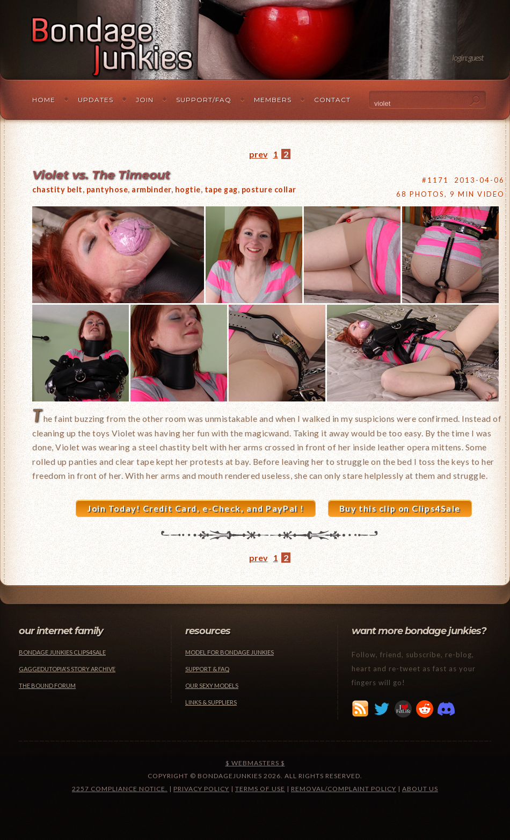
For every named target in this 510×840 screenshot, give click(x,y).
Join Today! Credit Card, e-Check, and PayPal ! (195, 508)
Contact (332, 100)
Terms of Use (260, 789)
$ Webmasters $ (255, 763)
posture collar (269, 189)
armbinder (151, 189)
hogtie (188, 189)
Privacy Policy (201, 789)
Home (43, 100)
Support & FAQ (207, 668)
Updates (95, 100)
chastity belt (57, 189)
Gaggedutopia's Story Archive (67, 668)
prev (258, 154)
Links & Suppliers (211, 702)
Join (145, 100)
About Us (420, 789)
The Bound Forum (47, 685)
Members (273, 100)
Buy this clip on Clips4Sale (400, 508)
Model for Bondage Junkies (229, 652)
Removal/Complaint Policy (343, 789)
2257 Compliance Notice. (119, 789)
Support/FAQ (203, 100)
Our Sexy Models (211, 685)
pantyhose (107, 189)
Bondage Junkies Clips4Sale (62, 652)
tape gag (221, 189)
